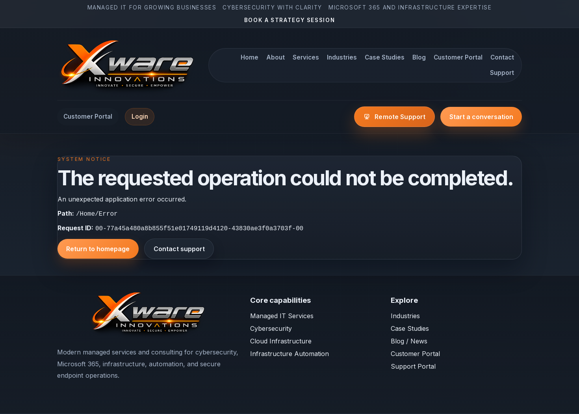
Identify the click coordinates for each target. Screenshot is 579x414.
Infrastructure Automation (289, 354)
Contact (502, 57)
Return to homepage (98, 250)
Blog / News (409, 342)
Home (249, 57)
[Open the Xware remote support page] (394, 116)
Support (502, 72)
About (275, 57)
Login (140, 116)
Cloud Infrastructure (281, 342)
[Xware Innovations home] (128, 65)
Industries (342, 57)
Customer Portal (458, 57)
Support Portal (413, 367)
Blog (419, 57)
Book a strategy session (289, 20)
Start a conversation (481, 117)
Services (306, 57)
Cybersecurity (271, 329)
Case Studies (385, 57)
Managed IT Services (282, 317)
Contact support (179, 250)
